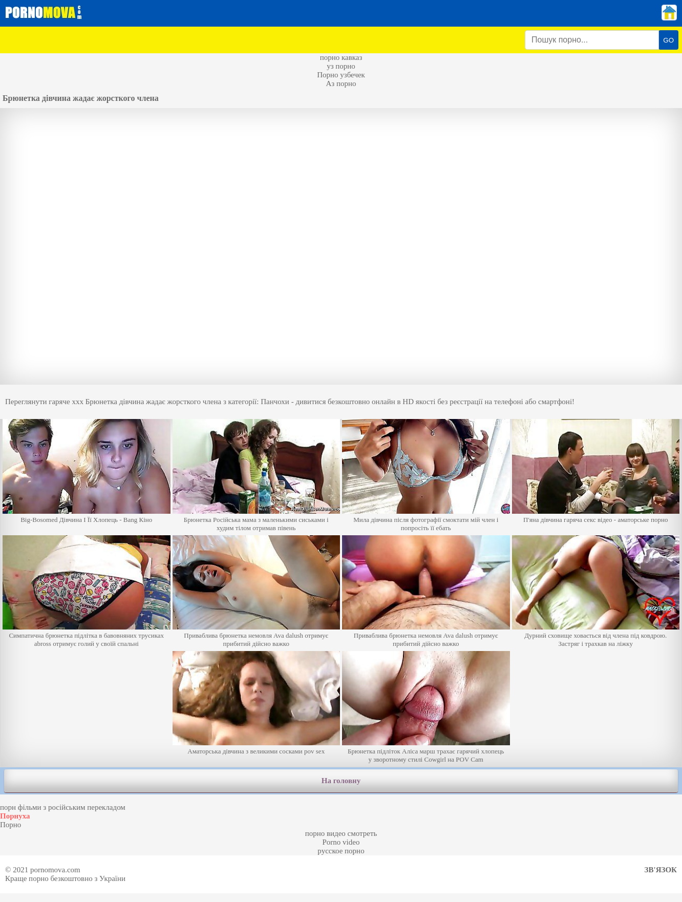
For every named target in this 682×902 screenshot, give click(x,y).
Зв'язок (661, 870)
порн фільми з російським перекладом (62, 807)
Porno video (341, 842)
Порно (10, 825)
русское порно (340, 851)
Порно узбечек (341, 75)
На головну (341, 781)
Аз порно (341, 83)
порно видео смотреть (341, 833)
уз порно (341, 66)
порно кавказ (341, 57)
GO (668, 40)
